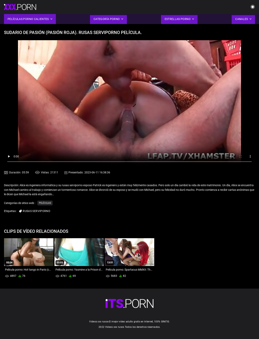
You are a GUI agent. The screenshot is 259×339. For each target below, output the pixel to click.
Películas (45, 203)
